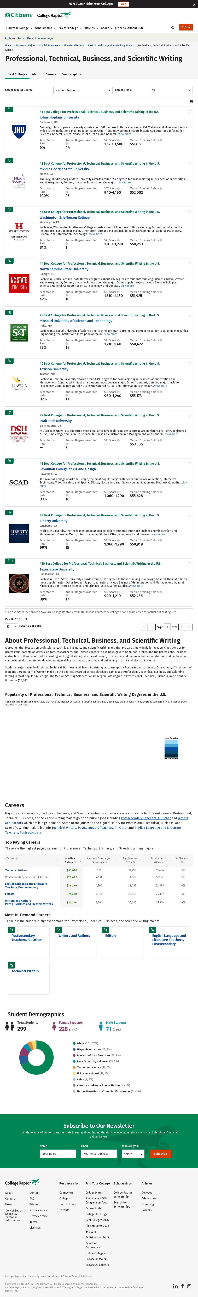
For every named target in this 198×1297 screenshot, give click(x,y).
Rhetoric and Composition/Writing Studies (111, 45)
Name (43, 1146)
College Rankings (96, 1214)
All (153, 90)
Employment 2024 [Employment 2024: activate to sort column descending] (131, 860)
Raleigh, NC (47, 274)
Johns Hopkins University (59, 117)
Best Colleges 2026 (97, 1220)
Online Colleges (95, 1253)
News (8, 1204)
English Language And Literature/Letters (61, 45)
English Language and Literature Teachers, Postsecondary (26, 885)
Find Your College (19, 28)
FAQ (32, 1198)
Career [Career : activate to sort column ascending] (12, 858)
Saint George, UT (50, 425)
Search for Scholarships (122, 1204)
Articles (91, 28)
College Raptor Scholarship (123, 1194)
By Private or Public (97, 1237)
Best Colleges (17, 74)
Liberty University (53, 521)
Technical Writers (64, 828)
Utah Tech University (56, 421)
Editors (10, 894)
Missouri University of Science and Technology (76, 321)
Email (84, 1146)
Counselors (66, 1192)
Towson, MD (47, 374)
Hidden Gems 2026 (97, 1225)
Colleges (64, 1198)
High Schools (67, 1204)
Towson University (54, 369)
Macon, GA (46, 174)
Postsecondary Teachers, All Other (146, 818)
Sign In (186, 27)
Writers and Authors (18, 900)
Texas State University (57, 569)
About (106, 28)
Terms (34, 1222)
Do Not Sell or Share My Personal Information (14, 1215)
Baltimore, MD (49, 122)
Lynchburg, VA (48, 525)
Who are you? (130, 1146)
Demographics (71, 74)
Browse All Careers (97, 1265)
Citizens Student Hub (129, 28)
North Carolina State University (64, 269)
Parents (64, 1210)
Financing (148, 1204)
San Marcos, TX (49, 574)
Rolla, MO (46, 325)
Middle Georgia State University (64, 169)
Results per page (23, 626)
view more (124, 134)
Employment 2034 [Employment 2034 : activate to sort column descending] (158, 860)
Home (8, 45)
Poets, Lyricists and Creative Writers (29, 904)
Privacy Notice (39, 1216)
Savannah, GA (48, 474)
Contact (34, 1192)
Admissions (149, 1198)
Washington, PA (49, 222)
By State (90, 1231)
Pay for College (70, 28)
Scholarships (45, 28)
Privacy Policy (38, 1210)
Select (128, 1154)
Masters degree (65, 90)
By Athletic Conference (92, 1245)
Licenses (35, 1227)
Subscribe (160, 1153)
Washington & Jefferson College (65, 217)
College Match (94, 1192)
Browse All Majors (25, 45)
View (123, 4)
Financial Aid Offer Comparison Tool (97, 1200)
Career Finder (94, 1208)
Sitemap (35, 1204)
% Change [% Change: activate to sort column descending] (181, 860)
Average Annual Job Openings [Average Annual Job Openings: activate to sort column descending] (99, 860)
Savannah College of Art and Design (68, 469)
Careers (51, 74)
